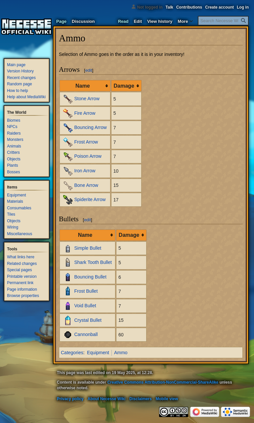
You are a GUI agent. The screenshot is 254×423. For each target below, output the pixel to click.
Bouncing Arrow (90, 127)
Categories (72, 352)
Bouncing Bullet (90, 276)
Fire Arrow (84, 112)
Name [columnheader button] (82, 86)
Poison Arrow (87, 156)
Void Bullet (85, 305)
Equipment (98, 352)
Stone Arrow (86, 98)
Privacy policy (70, 399)
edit (88, 70)
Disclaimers (140, 399)
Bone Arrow (86, 185)
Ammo (120, 352)
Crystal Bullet (87, 319)
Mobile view (167, 399)
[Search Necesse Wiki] (223, 20)
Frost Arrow (86, 142)
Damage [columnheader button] (124, 86)
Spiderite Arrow (90, 199)
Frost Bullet (86, 291)
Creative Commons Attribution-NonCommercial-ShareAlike (163, 382)
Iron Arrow (84, 170)
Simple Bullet (87, 247)
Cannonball (86, 334)
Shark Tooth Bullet (92, 262)
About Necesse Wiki (107, 399)
